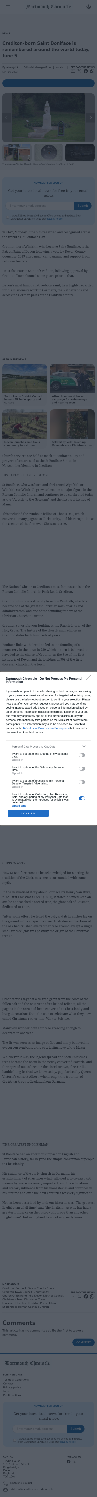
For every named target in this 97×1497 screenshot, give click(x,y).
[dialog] (48, 748)
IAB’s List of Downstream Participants (46, 728)
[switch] (82, 755)
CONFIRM (28, 813)
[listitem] (48, 746)
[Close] (89, 679)
